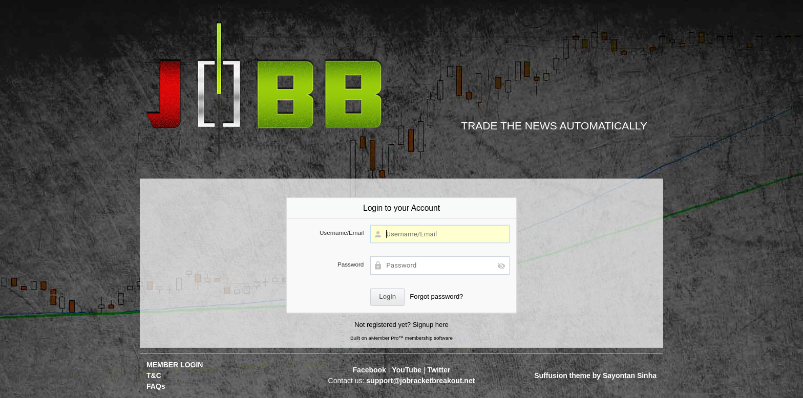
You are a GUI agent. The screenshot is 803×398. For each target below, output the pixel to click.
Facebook (369, 370)
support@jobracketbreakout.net (420, 381)
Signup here (431, 324)
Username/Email (342, 232)
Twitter (439, 370)
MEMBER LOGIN (174, 365)
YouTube (406, 370)
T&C (153, 375)
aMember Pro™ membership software (410, 338)
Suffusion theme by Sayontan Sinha (595, 375)
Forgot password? (436, 296)
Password (350, 264)
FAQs (155, 386)
